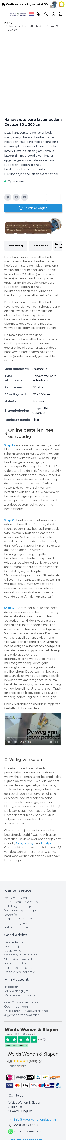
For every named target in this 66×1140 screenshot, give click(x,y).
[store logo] (18, 14)
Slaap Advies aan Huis (20, 959)
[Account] (53, 14)
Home (8, 22)
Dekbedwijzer (14, 942)
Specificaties (40, 245)
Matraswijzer (13, 950)
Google (21, 843)
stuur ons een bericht (26, 1131)
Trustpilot (47, 843)
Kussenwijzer (13, 946)
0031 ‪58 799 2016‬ (26, 1125)
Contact (15, 1095)
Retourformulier (16, 927)
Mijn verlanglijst (16, 991)
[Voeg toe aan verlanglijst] (7, 197)
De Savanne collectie (19, 972)
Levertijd (10, 914)
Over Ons (11, 1002)
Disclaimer (12, 1011)
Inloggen (11, 986)
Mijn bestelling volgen (21, 995)
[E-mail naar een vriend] (24, 197)
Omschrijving (16, 245)
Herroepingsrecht (17, 923)
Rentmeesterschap (18, 967)
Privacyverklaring (35, 1011)
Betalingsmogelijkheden (22, 906)
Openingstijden (16, 1006)
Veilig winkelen (15, 897)
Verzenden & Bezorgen (21, 910)
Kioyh (32, 843)
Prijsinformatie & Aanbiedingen (27, 902)
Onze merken (30, 1002)
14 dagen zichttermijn (20, 919)
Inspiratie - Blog (16, 963)
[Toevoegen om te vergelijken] (16, 197)
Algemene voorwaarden (22, 1015)
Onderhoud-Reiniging (21, 955)
